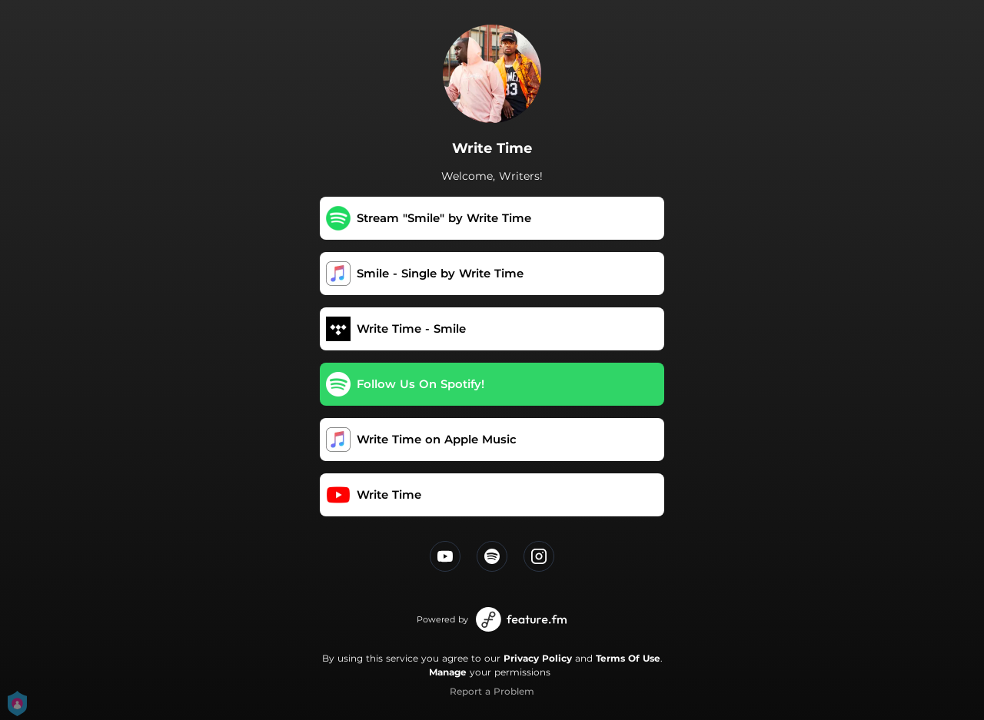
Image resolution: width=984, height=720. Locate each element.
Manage (448, 672)
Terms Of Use (628, 658)
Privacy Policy (538, 658)
